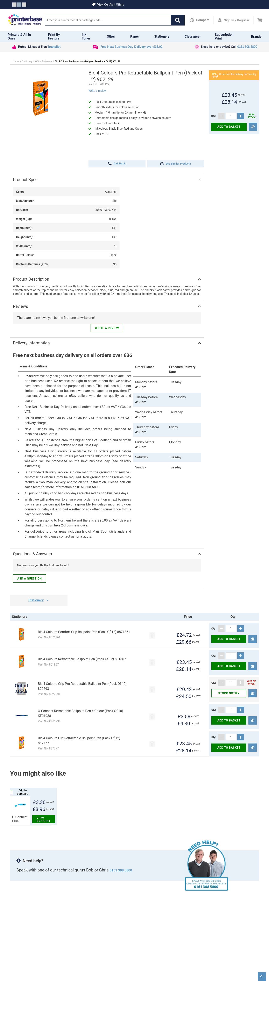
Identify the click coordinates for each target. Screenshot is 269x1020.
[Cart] (259, 20)
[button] (177, 20)
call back (117, 163)
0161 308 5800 (247, 47)
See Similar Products (175, 163)
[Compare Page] (199, 20)
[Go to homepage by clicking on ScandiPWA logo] (25, 20)
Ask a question (29, 578)
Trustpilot (54, 47)
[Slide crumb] (14, 4)
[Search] (108, 20)
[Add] (240, 116)
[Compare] (253, 126)
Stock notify (228, 693)
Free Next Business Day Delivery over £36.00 (131, 47)
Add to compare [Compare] (19, 792)
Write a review (97, 90)
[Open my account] (233, 20)
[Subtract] (221, 116)
